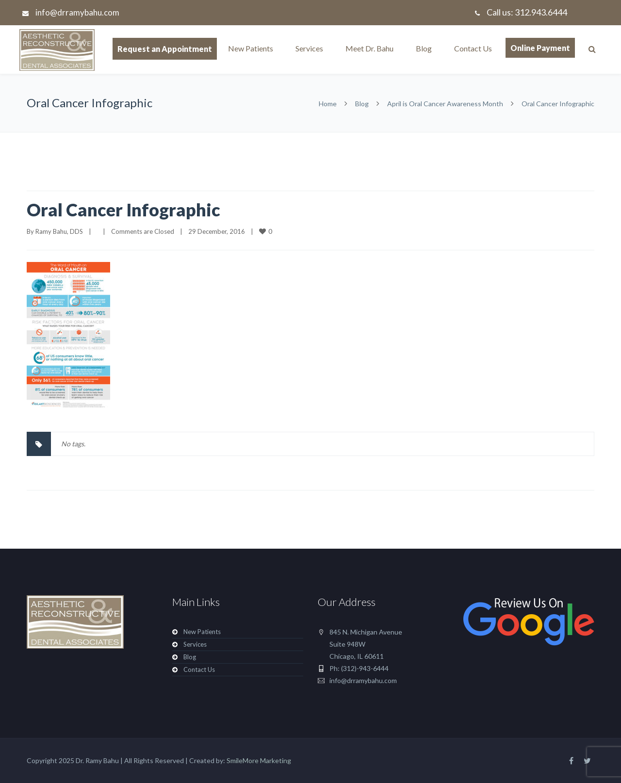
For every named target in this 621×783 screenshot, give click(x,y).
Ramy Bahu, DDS (59, 231)
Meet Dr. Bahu (369, 48)
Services (309, 48)
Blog (424, 48)
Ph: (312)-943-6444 (359, 668)
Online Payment (540, 47)
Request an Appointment (164, 48)
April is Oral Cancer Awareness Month (445, 103)
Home (328, 103)
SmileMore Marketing (259, 760)
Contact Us (473, 48)
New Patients (250, 48)
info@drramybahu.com (77, 12)
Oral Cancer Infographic (123, 209)
